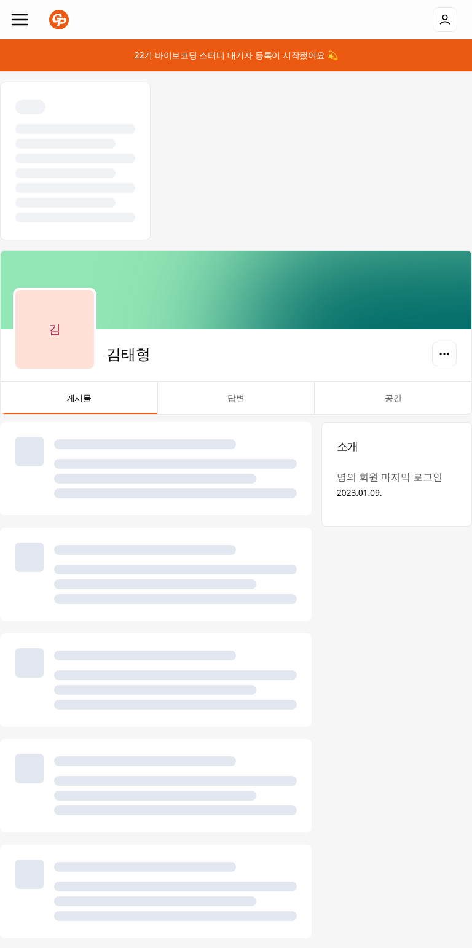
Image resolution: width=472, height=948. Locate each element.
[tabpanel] (236, 680)
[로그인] (445, 19)
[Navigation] (20, 19)
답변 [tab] (236, 403)
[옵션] (444, 354)
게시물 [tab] (79, 403)
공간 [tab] (393, 403)
